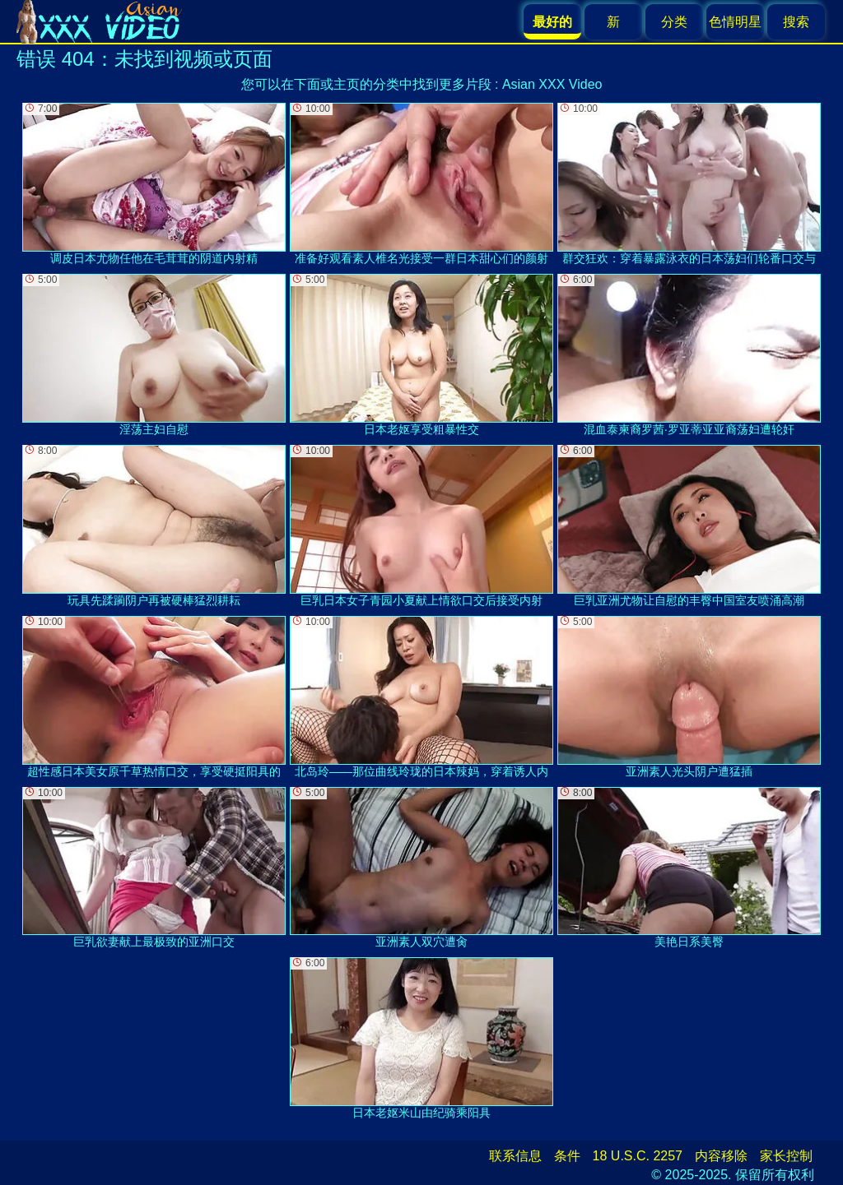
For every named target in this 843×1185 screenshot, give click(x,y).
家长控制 (786, 1156)
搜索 (796, 22)
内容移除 (721, 1156)
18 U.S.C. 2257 (637, 1156)
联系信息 (515, 1156)
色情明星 (735, 22)
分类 (674, 22)
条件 (567, 1156)
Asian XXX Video (552, 84)
